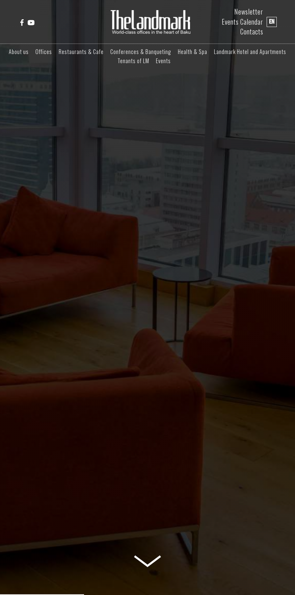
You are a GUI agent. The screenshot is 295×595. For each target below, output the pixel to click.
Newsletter (248, 12)
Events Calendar (242, 22)
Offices (43, 52)
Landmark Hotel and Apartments (250, 52)
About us (19, 52)
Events (163, 61)
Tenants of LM (133, 61)
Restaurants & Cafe (81, 52)
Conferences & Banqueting (140, 52)
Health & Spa (192, 52)
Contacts (251, 31)
